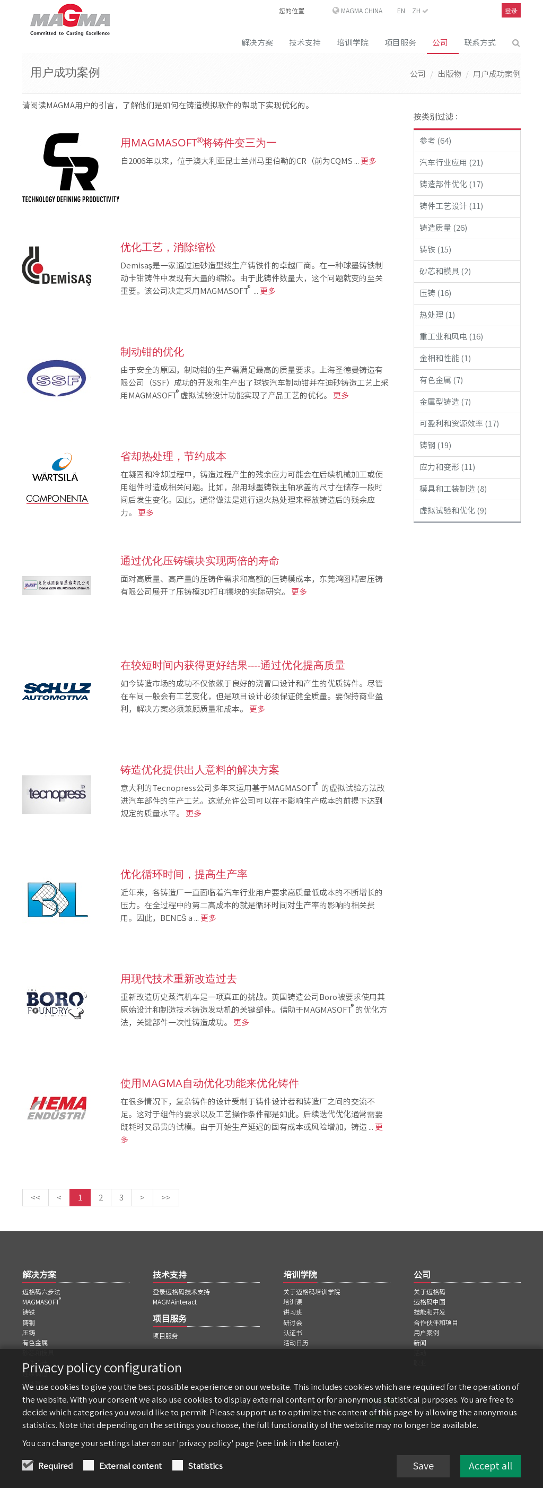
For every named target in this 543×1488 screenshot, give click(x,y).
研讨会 (292, 1322)
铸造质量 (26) (443, 228)
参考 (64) (435, 141)
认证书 (292, 1332)
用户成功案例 (497, 74)
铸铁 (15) (435, 250)
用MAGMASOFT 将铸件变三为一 (198, 142)
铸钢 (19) (435, 445)
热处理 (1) (437, 315)
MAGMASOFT (42, 1302)
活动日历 (296, 1342)
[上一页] (59, 1197)
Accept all (490, 1467)
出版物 (449, 74)
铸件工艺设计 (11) (451, 206)
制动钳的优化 (152, 351)
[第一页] (35, 1197)
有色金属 (35, 1342)
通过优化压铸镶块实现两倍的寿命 (199, 560)
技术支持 (305, 43)
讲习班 (292, 1312)
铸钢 (28, 1322)
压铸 (28, 1332)
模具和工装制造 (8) (453, 489)
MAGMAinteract (175, 1302)
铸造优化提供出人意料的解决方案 (199, 769)
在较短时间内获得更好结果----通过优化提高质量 (232, 665)
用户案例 (426, 1332)
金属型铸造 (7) (445, 402)
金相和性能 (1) (445, 358)
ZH (420, 10)
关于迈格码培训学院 (311, 1292)
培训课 (292, 1302)
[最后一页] (166, 1197)
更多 (367, 161)
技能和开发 (429, 1312)
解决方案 (257, 43)
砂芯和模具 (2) (445, 271)
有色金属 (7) (441, 380)
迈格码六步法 (41, 1292)
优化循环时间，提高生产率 (184, 874)
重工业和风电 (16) (451, 337)
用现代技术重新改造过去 (178, 978)
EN (401, 10)
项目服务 (400, 43)
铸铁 (28, 1312)
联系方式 (480, 43)
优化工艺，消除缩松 (168, 247)
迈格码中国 (429, 1302)
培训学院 (353, 43)
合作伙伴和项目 (436, 1322)
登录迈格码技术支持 (181, 1292)
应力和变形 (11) (447, 467)
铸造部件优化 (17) (451, 184)
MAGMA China (361, 10)
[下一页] (142, 1197)
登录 (511, 10)
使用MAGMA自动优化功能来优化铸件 (209, 1083)
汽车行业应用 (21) (451, 163)
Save (423, 1467)
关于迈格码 (429, 1292)
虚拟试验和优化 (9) (453, 511)
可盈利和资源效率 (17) (459, 424)
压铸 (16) (435, 293)
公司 (440, 43)
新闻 (420, 1342)
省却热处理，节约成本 (173, 456)
